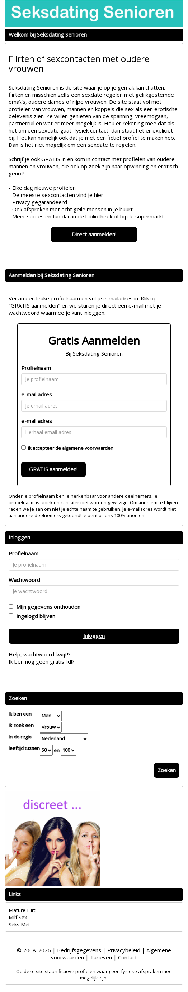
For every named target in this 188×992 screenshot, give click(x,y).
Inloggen (94, 635)
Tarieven (101, 957)
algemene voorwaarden (87, 448)
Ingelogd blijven (34, 616)
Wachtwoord (24, 579)
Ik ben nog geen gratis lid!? (42, 661)
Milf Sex (18, 917)
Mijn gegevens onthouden (46, 606)
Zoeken (167, 770)
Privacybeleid (123, 950)
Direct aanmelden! (94, 234)
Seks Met (19, 924)
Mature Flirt (22, 910)
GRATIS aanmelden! (53, 469)
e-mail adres (36, 394)
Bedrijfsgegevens (79, 950)
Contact (127, 957)
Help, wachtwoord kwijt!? (40, 654)
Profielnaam (36, 367)
